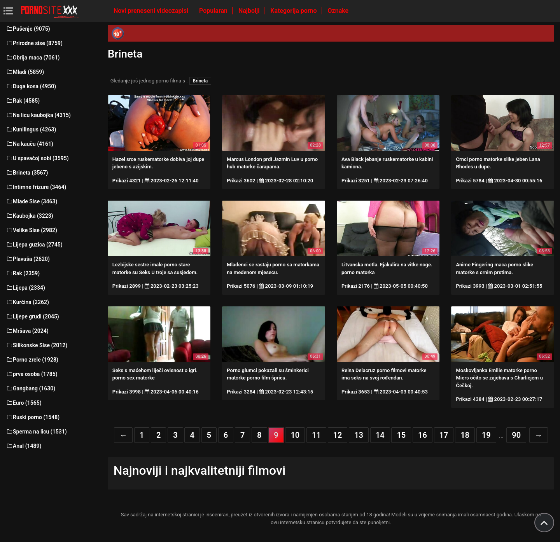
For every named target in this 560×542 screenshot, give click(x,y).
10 (294, 435)
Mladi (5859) (25, 72)
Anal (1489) (23, 446)
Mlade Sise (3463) (31, 201)
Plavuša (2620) (28, 259)
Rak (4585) (23, 101)
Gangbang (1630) (30, 388)
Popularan (214, 10)
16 (422, 435)
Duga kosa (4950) (31, 86)
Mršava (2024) (27, 331)
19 (486, 435)
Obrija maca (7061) (33, 57)
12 (337, 435)
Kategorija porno (294, 10)
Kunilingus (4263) (31, 129)
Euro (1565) (24, 403)
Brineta (200, 81)
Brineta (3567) (27, 173)
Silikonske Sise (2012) (36, 345)
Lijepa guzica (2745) (34, 244)
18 (464, 435)
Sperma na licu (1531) (36, 431)
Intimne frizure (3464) (36, 187)
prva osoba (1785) (32, 374)
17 (443, 435)
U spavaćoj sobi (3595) (37, 158)
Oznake (338, 10)
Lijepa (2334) (25, 288)
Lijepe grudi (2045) (32, 316)
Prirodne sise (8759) (34, 43)
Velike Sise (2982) (31, 230)
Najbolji (249, 10)
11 (316, 435)
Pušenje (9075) (28, 29)
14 (380, 435)
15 (401, 435)
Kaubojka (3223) (29, 216)
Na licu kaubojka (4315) (38, 115)
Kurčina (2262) (27, 302)
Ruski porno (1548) (33, 417)
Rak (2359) (23, 273)
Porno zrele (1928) (32, 360)
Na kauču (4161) (29, 144)
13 (358, 435)
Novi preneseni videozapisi (152, 10)
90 (516, 435)
